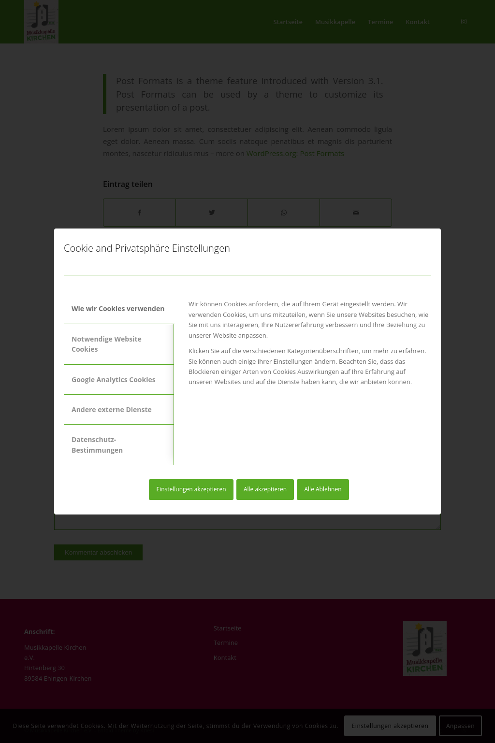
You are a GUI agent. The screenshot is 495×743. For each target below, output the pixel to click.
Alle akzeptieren (265, 489)
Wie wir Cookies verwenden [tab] (118, 308)
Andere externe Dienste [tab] (112, 409)
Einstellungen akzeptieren (191, 489)
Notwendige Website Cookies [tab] (107, 344)
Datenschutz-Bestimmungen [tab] (97, 444)
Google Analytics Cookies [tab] (114, 379)
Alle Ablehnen (323, 489)
